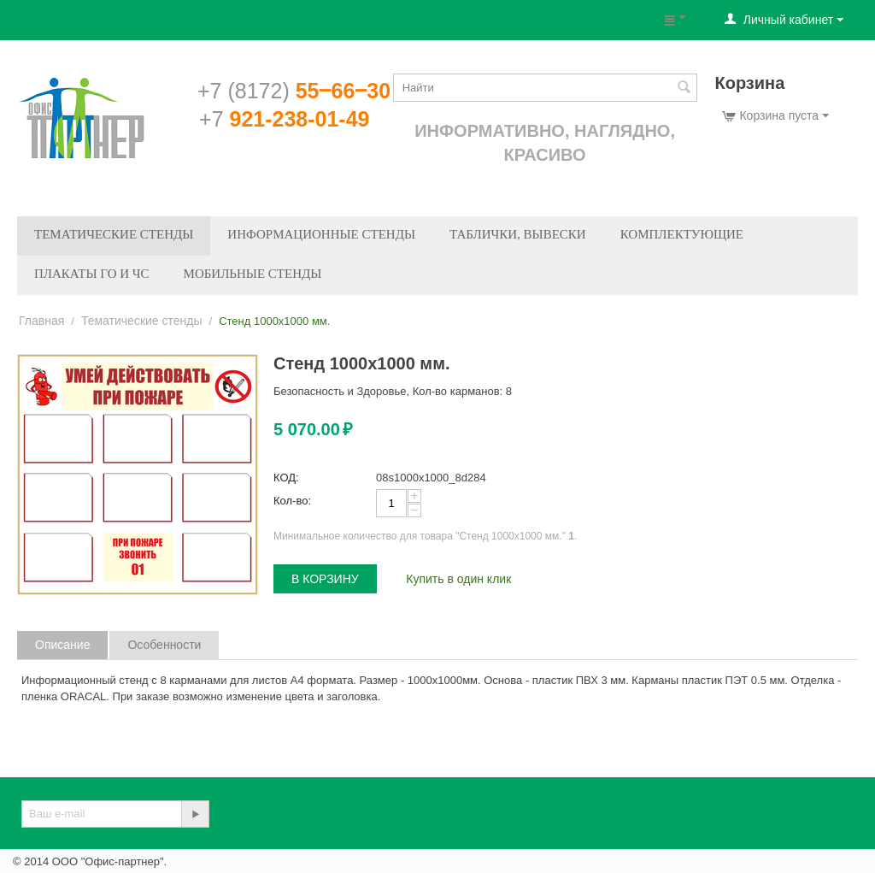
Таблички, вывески (517, 234)
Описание (62, 645)
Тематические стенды (113, 234)
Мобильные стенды (253, 273)
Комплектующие (681, 234)
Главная (41, 320)
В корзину (325, 579)
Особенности (164, 645)
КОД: (286, 477)
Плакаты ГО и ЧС (92, 273)
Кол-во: (292, 500)
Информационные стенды (321, 234)
